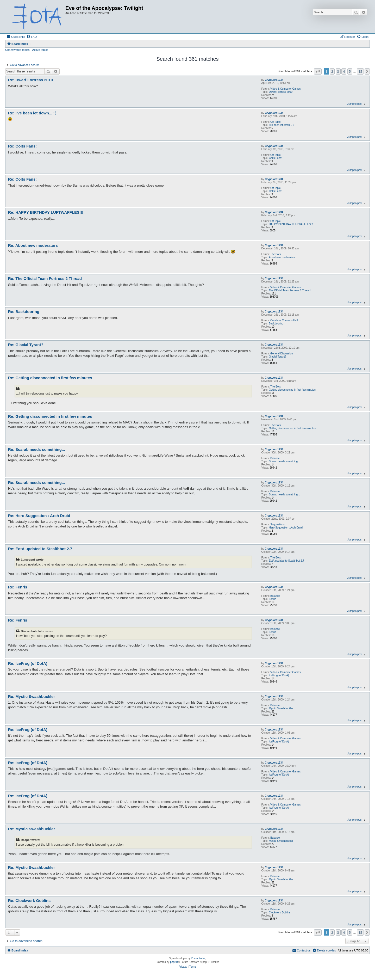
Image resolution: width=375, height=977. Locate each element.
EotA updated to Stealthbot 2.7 (286, 560)
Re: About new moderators (33, 245)
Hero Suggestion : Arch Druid (286, 527)
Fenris (272, 599)
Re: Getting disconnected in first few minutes (50, 378)
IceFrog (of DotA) (279, 675)
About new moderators (282, 257)
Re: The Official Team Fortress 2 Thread (45, 278)
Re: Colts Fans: (22, 146)
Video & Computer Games (285, 88)
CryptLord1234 (274, 79)
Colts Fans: (275, 158)
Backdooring (276, 323)
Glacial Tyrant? (277, 356)
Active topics (40, 49)
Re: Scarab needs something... (36, 449)
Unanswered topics (17, 49)
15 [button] (360, 71)
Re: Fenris (17, 587)
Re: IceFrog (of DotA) (27, 663)
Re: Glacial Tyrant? (25, 344)
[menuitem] (31, 37)
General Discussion (281, 353)
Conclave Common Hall (284, 320)
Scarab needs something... (284, 461)
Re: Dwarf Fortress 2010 (30, 80)
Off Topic (275, 121)
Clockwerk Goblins (280, 912)
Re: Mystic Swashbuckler (31, 696)
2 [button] (332, 71)
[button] (318, 71)
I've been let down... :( (282, 125)
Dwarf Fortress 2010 (281, 91)
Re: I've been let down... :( (32, 113)
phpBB (174, 962)
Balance (275, 458)
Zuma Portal (198, 958)
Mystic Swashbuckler (281, 708)
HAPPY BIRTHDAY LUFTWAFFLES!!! (291, 224)
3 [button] (338, 71)
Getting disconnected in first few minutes (292, 389)
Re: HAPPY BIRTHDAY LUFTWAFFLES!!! (45, 212)
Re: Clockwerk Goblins (29, 900)
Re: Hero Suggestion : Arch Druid (39, 515)
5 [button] (350, 71)
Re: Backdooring (23, 311)
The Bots (275, 254)
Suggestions (277, 524)
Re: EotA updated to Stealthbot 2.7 (40, 548)
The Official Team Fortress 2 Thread (290, 290)
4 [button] (344, 71)
